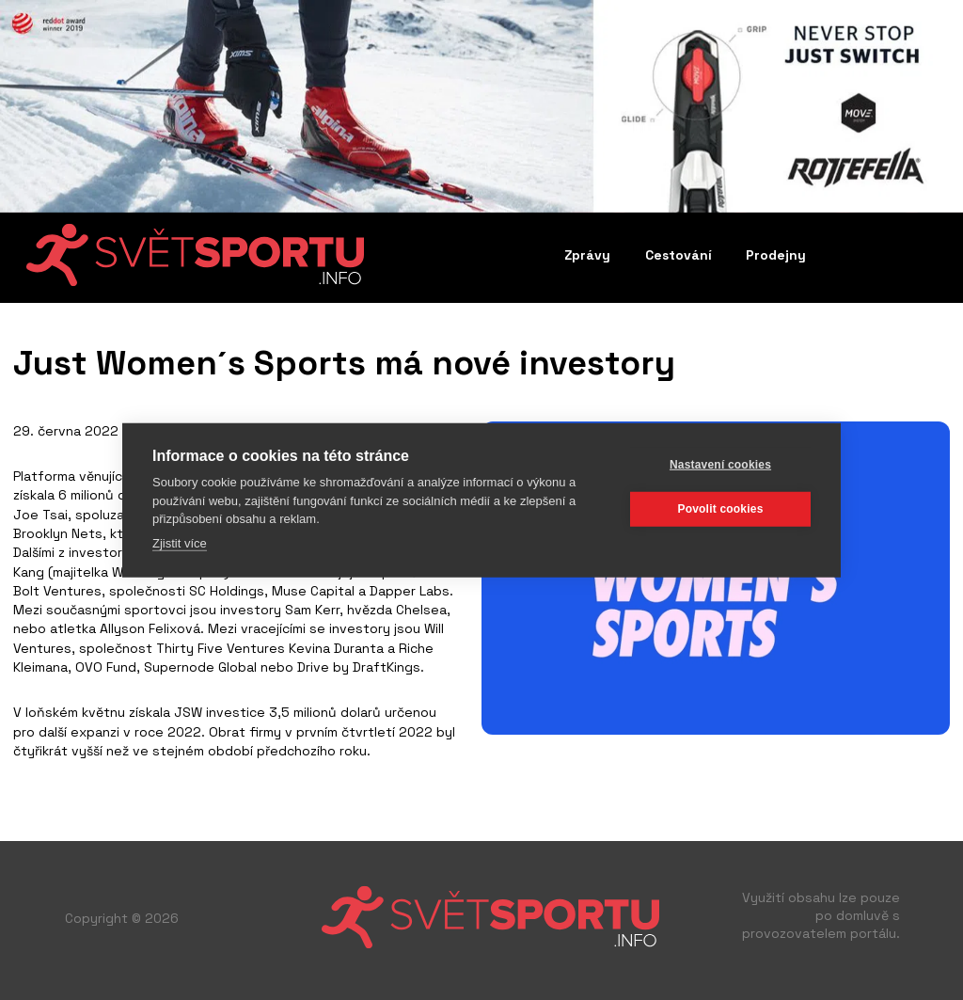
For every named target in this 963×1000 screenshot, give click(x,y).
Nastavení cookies (720, 464)
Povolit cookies (720, 509)
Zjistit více (179, 542)
